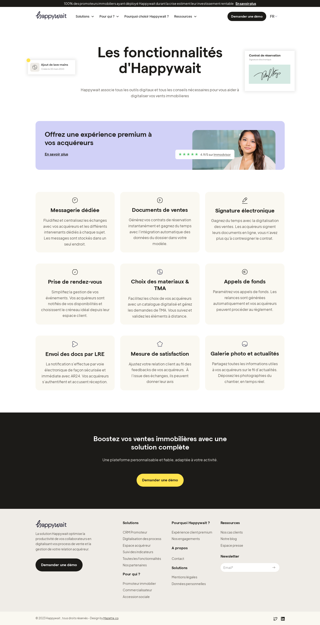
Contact (178, 558)
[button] (85, 16)
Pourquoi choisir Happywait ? (146, 16)
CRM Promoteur (135, 532)
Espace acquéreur (137, 545)
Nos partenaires (135, 565)
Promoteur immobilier (139, 583)
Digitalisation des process (142, 539)
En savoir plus (246, 3)
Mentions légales (184, 577)
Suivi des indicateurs (138, 552)
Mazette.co (111, 618)
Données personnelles (189, 584)
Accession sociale (136, 597)
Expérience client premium (192, 532)
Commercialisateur (137, 590)
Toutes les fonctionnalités (142, 558)
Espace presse (232, 545)
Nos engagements (186, 539)
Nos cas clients (232, 532)
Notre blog (229, 539)
